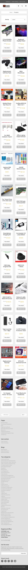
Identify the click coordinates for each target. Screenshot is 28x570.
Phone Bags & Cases (6, 516)
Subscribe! (23, 554)
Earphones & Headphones (7, 476)
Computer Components (6, 488)
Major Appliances (5, 524)
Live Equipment (4, 472)
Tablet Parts (4, 494)
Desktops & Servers (5, 509)
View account (22, 1)
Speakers (3, 469)
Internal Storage (5, 503)
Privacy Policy (4, 424)
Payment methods (5, 428)
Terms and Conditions (6, 425)
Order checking (15, 1)
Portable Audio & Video (6, 466)
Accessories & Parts (6, 479)
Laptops (3, 497)
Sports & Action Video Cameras (8, 463)
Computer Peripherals (6, 490)
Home (11, 12)
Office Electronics (5, 487)
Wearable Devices (5, 481)
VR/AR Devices (4, 482)
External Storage (5, 502)
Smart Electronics (5, 473)
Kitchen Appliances (5, 519)
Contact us (8, 1)
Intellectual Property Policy (7, 434)
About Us (3, 431)
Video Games (4, 475)
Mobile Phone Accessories (7, 513)
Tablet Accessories (5, 496)
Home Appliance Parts (6, 525)
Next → (24, 414)
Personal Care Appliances (7, 522)
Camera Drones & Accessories (8, 462)
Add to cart (7, 51)
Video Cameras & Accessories (8, 465)
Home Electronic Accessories (8, 478)
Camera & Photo (5, 460)
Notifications (4, 450)
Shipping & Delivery (5, 432)
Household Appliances (6, 521)
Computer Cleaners (5, 491)
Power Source (4, 485)
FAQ (2, 427)
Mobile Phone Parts (5, 515)
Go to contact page (5, 541)
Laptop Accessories (5, 499)
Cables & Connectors (6, 506)
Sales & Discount (5, 452)
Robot (2, 484)
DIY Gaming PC (4, 511)
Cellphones (3, 512)
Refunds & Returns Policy (7, 429)
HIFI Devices (4, 470)
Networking (3, 505)
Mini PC (3, 508)
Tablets (3, 493)
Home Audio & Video (6, 467)
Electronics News (5, 453)
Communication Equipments (8, 518)
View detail (7, 47)
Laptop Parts (4, 500)
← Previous (5, 414)
